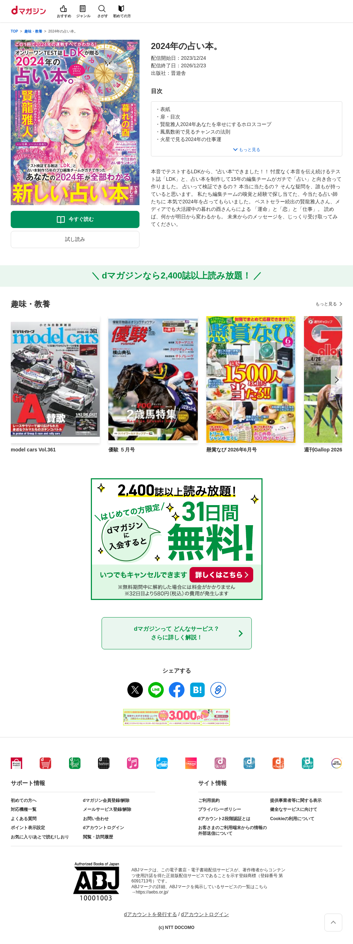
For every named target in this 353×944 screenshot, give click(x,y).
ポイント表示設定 (28, 827)
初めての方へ (23, 800)
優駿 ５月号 (121, 449)
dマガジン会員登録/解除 (106, 800)
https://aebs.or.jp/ (152, 892)
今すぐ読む (81, 219)
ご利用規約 (209, 800)
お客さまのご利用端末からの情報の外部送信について (232, 830)
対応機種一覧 (23, 809)
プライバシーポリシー (219, 809)
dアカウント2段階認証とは (224, 818)
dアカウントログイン (103, 827)
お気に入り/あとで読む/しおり (40, 836)
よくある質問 (23, 818)
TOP (14, 31)
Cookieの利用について (292, 818)
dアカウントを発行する (150, 914)
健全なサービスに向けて (293, 809)
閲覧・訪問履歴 (98, 836)
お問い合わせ (96, 818)
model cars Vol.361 (33, 449)
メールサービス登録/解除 (107, 809)
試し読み (75, 239)
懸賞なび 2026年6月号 (231, 449)
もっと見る (326, 303)
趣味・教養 (33, 31)
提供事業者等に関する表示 (296, 800)
